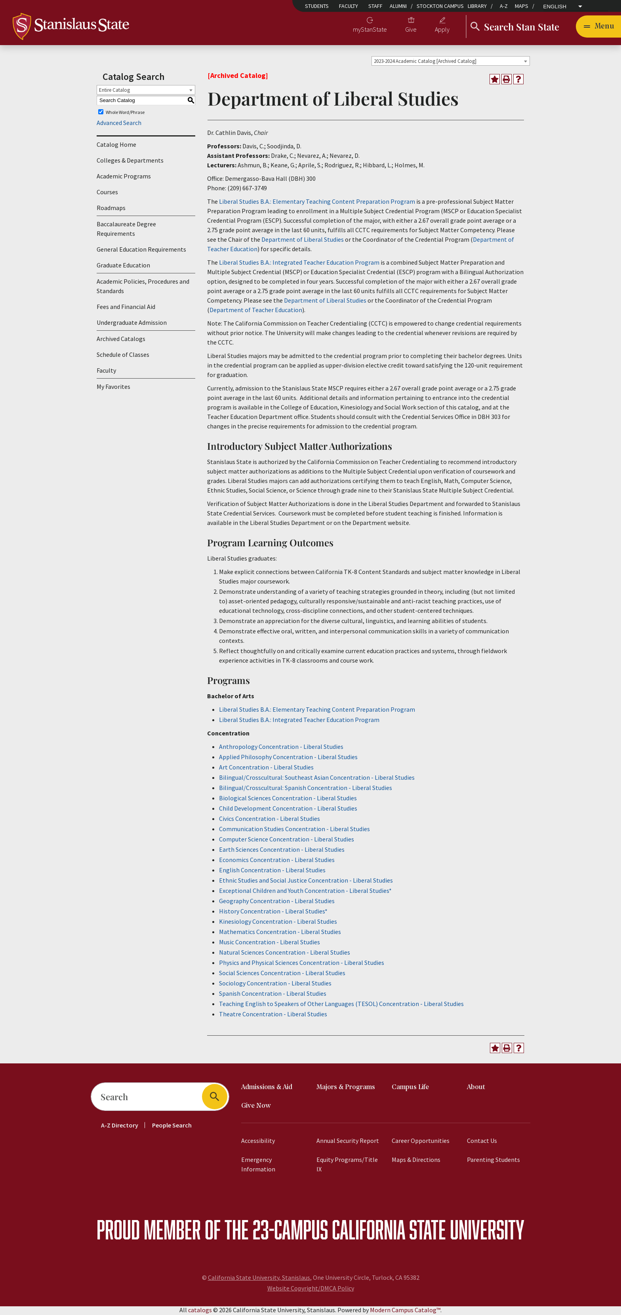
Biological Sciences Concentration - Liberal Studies (288, 799)
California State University (428, 1230)
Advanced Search (119, 124)
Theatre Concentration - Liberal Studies (273, 1015)
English (555, 7)
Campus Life (410, 1088)
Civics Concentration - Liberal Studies (269, 820)
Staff (375, 5)
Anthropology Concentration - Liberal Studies (281, 748)
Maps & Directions (416, 1161)
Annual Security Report (347, 1142)
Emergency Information (258, 1165)
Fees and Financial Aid (126, 308)
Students (317, 5)
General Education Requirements (141, 251)
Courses (107, 193)
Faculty (348, 5)
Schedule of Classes (123, 356)
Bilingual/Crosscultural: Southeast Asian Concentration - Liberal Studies (317, 779)
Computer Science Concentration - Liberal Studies (286, 840)
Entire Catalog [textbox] (114, 91)
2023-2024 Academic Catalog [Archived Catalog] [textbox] (425, 62)
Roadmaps (111, 209)
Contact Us (482, 1142)
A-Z (504, 5)
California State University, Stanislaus (259, 1279)
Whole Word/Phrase (125, 113)
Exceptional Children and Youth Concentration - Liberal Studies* (305, 892)
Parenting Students (493, 1161)
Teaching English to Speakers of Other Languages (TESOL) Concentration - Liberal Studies (341, 1005)
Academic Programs (124, 178)
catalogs (200, 1311)
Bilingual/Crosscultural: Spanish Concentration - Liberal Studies (305, 789)
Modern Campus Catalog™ (405, 1311)
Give (411, 30)
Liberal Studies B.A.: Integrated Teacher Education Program (299, 263)
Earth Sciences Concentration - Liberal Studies (282, 851)
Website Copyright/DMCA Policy (310, 1289)
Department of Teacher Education (256, 311)
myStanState (370, 30)
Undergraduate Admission (132, 324)
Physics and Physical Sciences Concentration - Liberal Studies (301, 964)
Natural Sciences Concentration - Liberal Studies (284, 953)
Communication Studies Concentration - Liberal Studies (294, 830)
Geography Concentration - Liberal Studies (277, 902)
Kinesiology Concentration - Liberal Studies (278, 923)
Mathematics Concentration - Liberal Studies (280, 933)
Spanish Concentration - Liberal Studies (272, 995)
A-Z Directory (119, 1126)
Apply (442, 30)
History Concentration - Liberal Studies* (273, 912)
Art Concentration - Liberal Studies (266, 768)
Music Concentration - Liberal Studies (269, 943)
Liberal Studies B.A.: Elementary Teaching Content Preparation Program (317, 203)
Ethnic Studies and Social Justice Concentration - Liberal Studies (306, 881)
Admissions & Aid (266, 1088)
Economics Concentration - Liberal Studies (277, 861)
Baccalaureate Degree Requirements (126, 230)
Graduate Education (123, 267)
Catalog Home (116, 146)
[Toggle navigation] (598, 27)
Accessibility (258, 1142)
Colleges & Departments (130, 162)
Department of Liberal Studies (302, 240)
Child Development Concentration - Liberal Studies (288, 809)
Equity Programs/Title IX (347, 1165)
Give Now (256, 1107)
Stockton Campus (440, 5)
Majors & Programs (345, 1088)
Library (477, 5)
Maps (521, 5)
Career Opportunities (421, 1142)
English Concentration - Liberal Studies (272, 871)
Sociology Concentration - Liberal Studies (275, 984)
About (476, 1088)
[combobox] (450, 62)
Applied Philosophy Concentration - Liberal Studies (288, 758)
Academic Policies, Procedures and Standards (143, 287)
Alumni (398, 5)
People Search (172, 1126)
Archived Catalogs (121, 340)
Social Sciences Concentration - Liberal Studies (282, 974)
